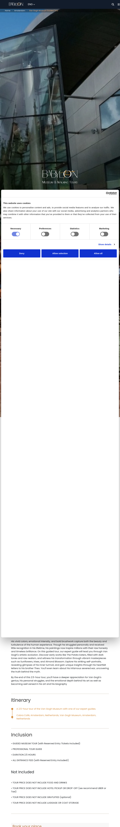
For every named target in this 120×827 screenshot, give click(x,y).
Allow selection (60, 271)
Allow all (98, 271)
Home (7, 10)
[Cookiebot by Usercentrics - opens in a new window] (104, 211)
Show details (104, 262)
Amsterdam (19, 10)
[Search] (113, 4)
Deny (21, 271)
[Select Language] (31, 4)
